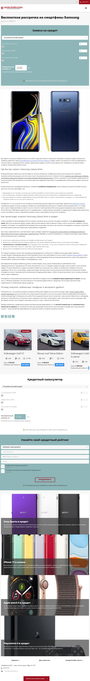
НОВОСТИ (12, 21)
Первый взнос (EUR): (8, 51)
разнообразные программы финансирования (35, 161)
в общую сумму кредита (75, 255)
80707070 (84, 2)
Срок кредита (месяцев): (10, 58)
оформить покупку (78, 204)
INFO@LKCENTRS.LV (9, 671)
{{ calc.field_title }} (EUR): (9, 44)
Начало (3, 21)
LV (77, 2)
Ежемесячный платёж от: (8, 68)
